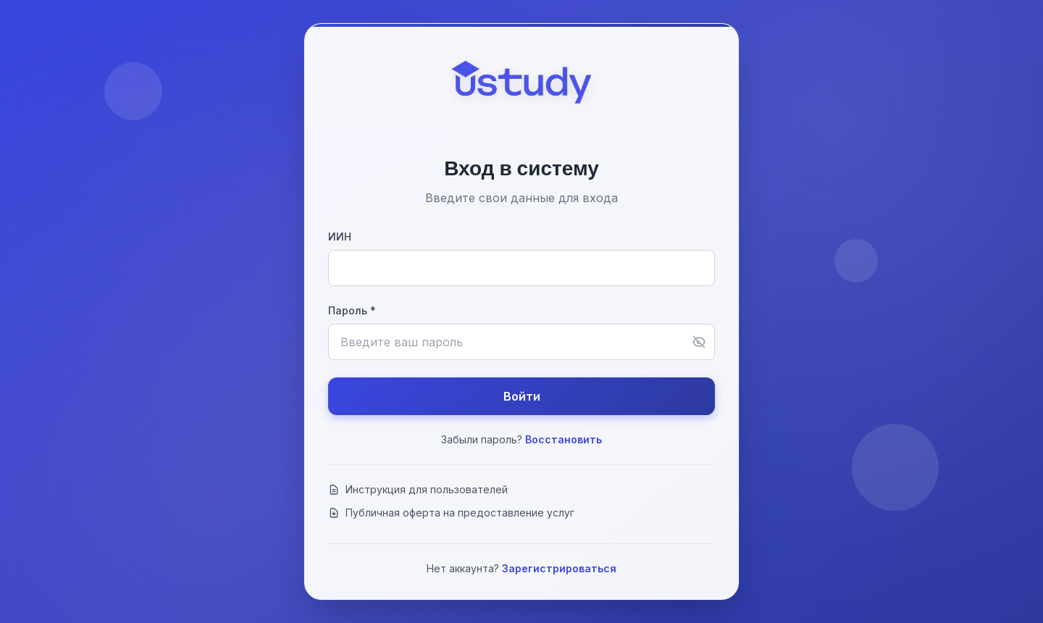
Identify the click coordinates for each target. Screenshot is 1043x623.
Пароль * (352, 310)
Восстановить (563, 439)
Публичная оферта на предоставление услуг (451, 512)
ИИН (339, 236)
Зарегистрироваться (559, 568)
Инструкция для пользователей (418, 489)
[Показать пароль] (699, 342)
